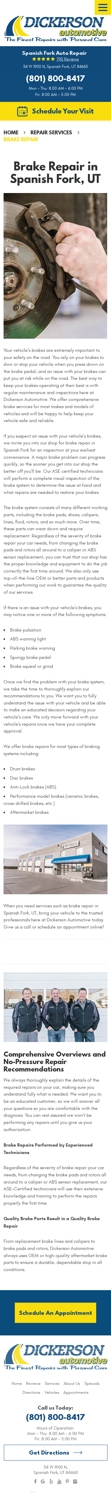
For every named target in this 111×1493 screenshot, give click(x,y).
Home (11, 132)
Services (52, 1383)
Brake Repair (21, 139)
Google (43, 1481)
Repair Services (51, 132)
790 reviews (68, 59)
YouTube (59, 1481)
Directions (31, 1392)
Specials (91, 1383)
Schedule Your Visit (63, 111)
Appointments (76, 1392)
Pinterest (67, 1481)
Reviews (33, 1383)
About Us (72, 1383)
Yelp (51, 1481)
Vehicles (51, 1392)
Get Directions (49, 1452)
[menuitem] (17, 1383)
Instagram (75, 1481)
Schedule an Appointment (55, 1313)
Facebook (35, 1481)
